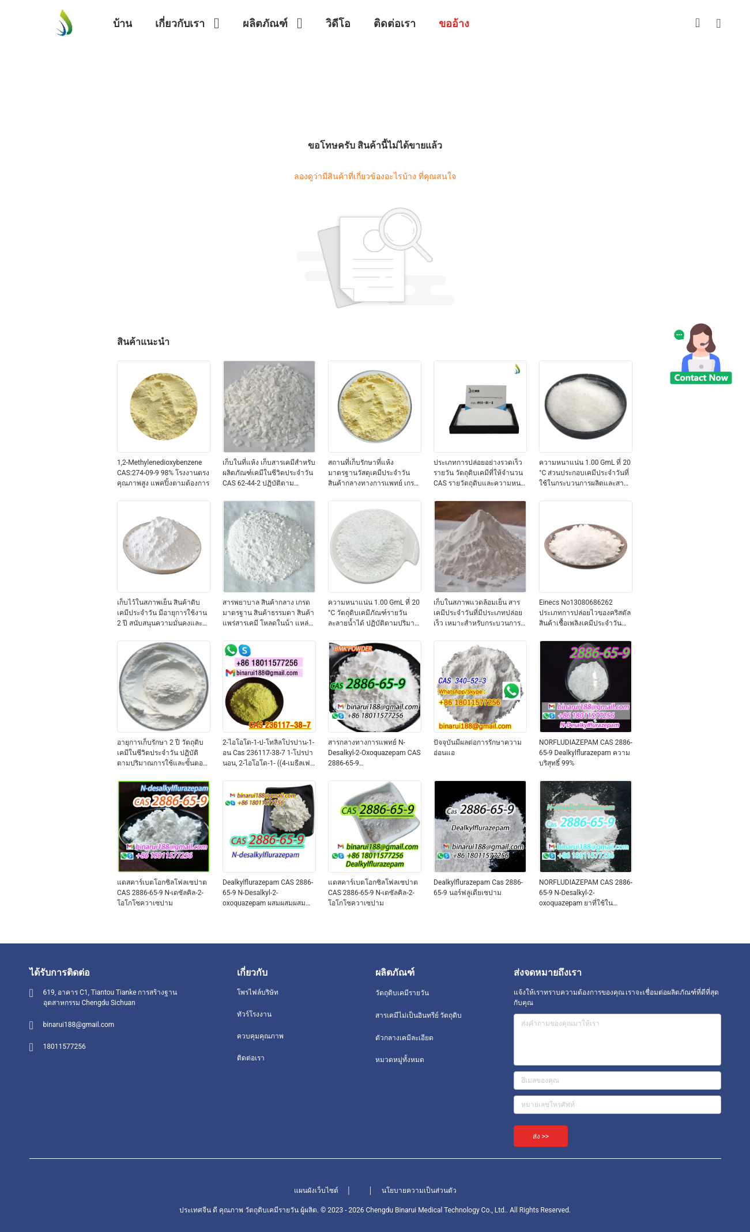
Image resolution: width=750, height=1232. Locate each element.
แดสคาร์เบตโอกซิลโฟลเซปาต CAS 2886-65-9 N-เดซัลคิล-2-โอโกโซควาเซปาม (162, 892)
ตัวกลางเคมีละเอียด (404, 1038)
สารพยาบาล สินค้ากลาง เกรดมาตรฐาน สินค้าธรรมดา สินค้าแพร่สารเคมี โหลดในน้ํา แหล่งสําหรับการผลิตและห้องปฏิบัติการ (268, 613)
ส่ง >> (541, 1136)
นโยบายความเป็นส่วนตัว (419, 1190)
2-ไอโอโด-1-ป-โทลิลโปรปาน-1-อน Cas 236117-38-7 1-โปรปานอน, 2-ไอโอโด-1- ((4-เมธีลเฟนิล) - (268, 753)
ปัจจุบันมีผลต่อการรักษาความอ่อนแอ (478, 747)
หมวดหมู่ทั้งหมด (399, 1060)
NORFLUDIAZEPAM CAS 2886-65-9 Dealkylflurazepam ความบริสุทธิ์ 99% (585, 752)
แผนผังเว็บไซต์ (316, 1190)
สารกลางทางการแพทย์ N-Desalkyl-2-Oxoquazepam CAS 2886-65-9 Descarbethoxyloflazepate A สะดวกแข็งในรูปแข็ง (374, 753)
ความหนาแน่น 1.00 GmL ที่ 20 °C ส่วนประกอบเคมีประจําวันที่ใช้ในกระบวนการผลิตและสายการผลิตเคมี (585, 473)
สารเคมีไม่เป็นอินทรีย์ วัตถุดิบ (418, 1015)
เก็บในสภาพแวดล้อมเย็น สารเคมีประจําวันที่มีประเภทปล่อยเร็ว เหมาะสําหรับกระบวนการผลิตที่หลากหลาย (478, 613)
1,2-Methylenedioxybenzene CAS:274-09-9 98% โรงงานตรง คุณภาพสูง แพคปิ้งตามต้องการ (163, 472)
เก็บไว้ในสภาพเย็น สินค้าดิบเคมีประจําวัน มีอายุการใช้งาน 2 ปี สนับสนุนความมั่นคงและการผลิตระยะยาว (162, 613)
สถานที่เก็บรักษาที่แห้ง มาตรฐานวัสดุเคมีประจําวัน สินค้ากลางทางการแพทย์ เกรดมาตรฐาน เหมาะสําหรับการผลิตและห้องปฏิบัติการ (373, 473)
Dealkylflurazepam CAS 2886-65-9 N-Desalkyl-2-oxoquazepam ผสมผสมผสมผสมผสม (268, 893)
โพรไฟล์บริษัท (257, 992)
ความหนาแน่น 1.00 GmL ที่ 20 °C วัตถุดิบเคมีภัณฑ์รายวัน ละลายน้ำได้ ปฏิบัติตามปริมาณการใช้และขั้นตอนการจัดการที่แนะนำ (374, 613)
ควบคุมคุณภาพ (260, 1036)
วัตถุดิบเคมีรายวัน (402, 993)
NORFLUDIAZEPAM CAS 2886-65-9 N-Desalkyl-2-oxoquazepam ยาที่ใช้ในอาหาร (585, 893)
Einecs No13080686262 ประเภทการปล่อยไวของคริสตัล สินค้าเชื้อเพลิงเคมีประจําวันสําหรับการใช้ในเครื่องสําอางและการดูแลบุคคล (585, 613)
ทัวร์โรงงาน (254, 1014)
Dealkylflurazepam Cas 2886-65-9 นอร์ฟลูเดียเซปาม (478, 887)
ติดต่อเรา (251, 1058)
